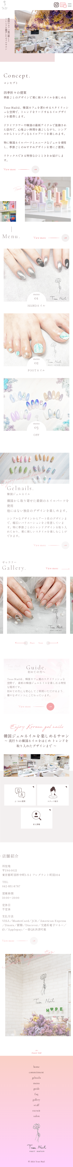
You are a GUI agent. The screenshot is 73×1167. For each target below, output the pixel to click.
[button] (18, 50)
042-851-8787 (9, 886)
